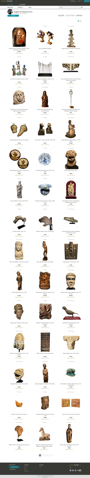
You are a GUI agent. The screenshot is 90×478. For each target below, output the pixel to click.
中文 (81, 1)
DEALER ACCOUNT (12, 464)
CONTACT (79, 16)
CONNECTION (86, 1)
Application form (13, 469)
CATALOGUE (11, 4)
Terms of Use (39, 475)
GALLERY (61, 16)
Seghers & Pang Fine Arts (19, 53)
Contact (71, 468)
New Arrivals (10, 7)
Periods (25, 469)
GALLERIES (22, 4)
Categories (26, 466)
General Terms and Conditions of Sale (47, 475)
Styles (25, 468)
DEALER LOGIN (14, 467)
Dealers (40, 466)
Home (71, 466)
